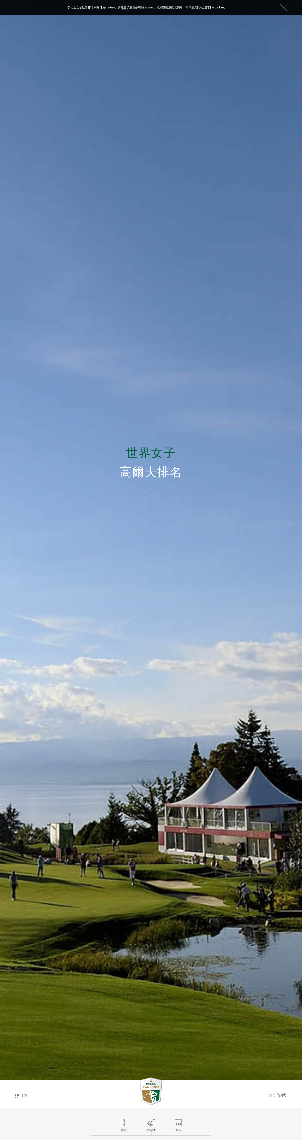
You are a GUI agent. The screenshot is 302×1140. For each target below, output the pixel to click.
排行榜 (151, 1125)
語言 (278, 1095)
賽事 (178, 1125)
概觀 (124, 1125)
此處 (123, 7)
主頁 (21, 1096)
